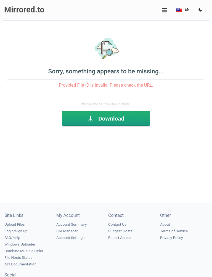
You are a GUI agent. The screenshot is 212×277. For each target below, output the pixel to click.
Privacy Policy (171, 238)
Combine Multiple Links (23, 251)
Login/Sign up (15, 231)
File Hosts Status (18, 257)
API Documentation (20, 264)
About (165, 224)
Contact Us (117, 224)
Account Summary (71, 224)
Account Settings (70, 238)
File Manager (67, 231)
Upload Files (14, 224)
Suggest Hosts (120, 231)
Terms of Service (174, 231)
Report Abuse (119, 238)
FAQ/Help (12, 238)
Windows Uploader (19, 244)
